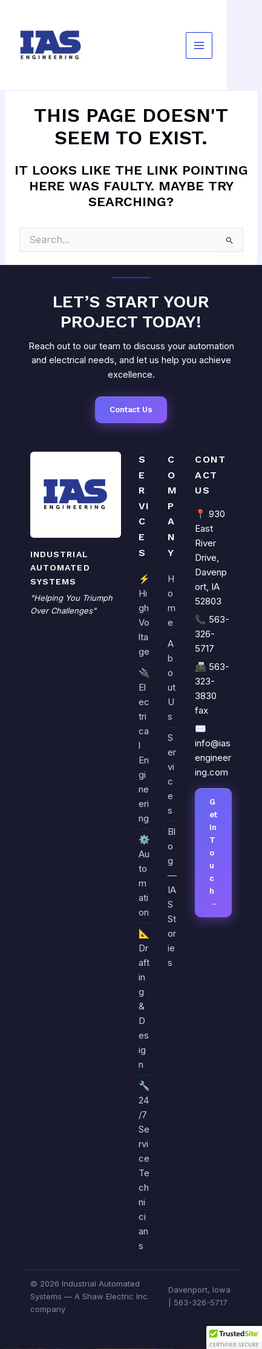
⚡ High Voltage (144, 615)
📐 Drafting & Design (144, 999)
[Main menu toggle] (199, 45)
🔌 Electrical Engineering (144, 745)
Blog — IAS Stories (172, 897)
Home (171, 600)
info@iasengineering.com (213, 757)
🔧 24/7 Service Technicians (144, 1165)
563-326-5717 (212, 634)
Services (172, 774)
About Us (171, 680)
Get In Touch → (213, 852)
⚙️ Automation (144, 876)
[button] (234, 1337)
